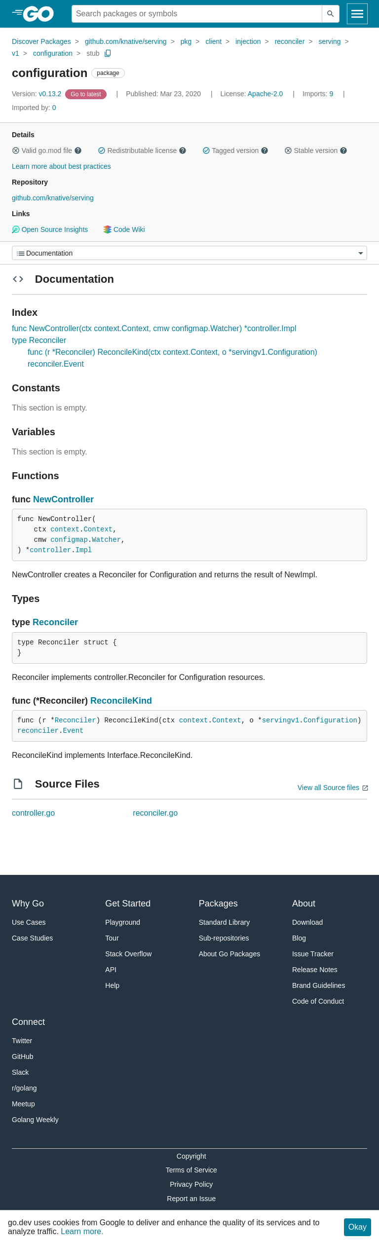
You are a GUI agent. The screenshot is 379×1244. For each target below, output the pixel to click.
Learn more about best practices (61, 166)
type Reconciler (39, 340)
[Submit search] (331, 14)
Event (73, 731)
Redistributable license (142, 150)
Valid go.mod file (47, 150)
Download (307, 922)
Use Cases (28, 922)
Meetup (23, 1104)
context (64, 529)
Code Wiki (124, 229)
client (213, 41)
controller (50, 550)
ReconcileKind (121, 701)
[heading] (42, 14)
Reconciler (55, 622)
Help (112, 985)
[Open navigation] (357, 14)
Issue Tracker (313, 954)
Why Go (28, 903)
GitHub (23, 1056)
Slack (20, 1072)
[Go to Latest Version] (86, 94)
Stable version (315, 150)
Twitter (22, 1041)
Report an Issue (191, 1199)
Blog (299, 938)
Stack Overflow (128, 954)
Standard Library (224, 922)
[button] (16, 150)
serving (329, 41)
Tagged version (235, 150)
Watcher (106, 540)
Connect (28, 1022)
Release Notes (315, 970)
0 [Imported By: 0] (34, 108)
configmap (69, 540)
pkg (186, 41)
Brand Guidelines (318, 985)
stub (92, 53)
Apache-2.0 (265, 94)
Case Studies (32, 938)
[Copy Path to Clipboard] (108, 53)
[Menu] (189, 253)
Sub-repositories (224, 938)
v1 (15, 53)
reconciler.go (155, 813)
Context (98, 529)
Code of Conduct (318, 1001)
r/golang (24, 1088)
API (110, 970)
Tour (111, 938)
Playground (122, 922)
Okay (357, 1227)
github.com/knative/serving (126, 41)
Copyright (191, 1156)
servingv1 (281, 720)
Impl (84, 550)
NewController (63, 499)
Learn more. (82, 1231)
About (303, 903)
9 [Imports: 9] (319, 94)
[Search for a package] (197, 14)
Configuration (330, 720)
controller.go (33, 813)
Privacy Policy (191, 1184)
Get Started (128, 903)
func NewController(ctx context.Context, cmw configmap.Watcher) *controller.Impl (154, 328)
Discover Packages (41, 41)
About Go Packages (230, 954)
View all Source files (328, 788)
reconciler (290, 41)
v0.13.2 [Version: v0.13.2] (37, 94)
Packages (218, 903)
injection (248, 41)
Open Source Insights (50, 229)
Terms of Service (191, 1170)
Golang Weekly (35, 1120)
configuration (53, 53)
